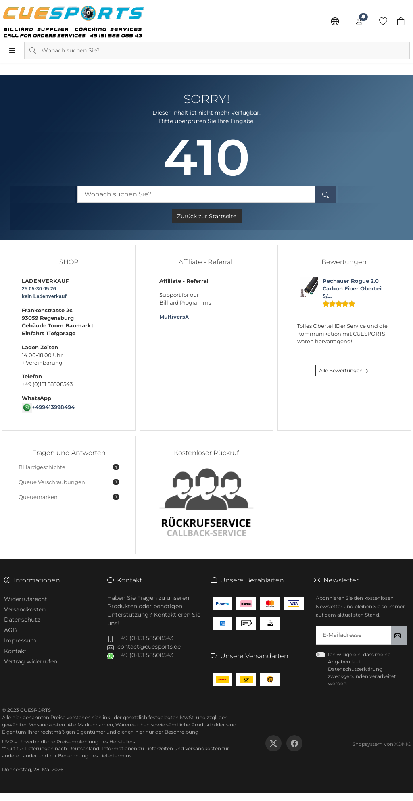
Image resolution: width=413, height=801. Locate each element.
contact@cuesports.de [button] (149, 646)
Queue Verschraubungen (69, 482)
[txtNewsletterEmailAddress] (353, 635)
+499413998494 (53, 407)
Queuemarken (69, 497)
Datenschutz (22, 619)
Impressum (20, 640)
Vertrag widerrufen (30, 661)
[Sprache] (335, 21)
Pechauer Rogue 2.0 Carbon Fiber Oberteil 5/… (353, 288)
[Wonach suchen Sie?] (196, 194)
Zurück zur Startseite (206, 216)
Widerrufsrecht (25, 599)
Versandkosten (25, 609)
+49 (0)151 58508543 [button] (145, 638)
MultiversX (174, 317)
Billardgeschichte (69, 467)
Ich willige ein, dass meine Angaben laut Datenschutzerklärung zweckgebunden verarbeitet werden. (362, 668)
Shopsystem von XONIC (382, 744)
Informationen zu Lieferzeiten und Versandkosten (161, 748)
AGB (10, 630)
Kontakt (15, 651)
